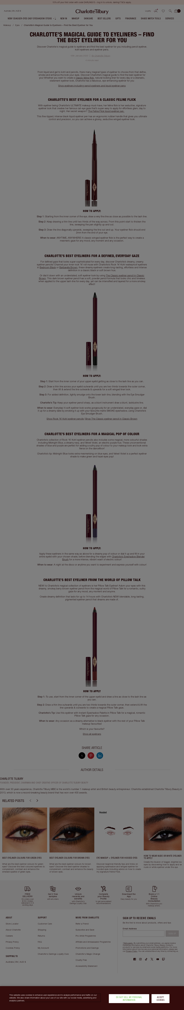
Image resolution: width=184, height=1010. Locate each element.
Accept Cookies (161, 998)
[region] (92, 998)
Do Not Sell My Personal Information (129, 998)
